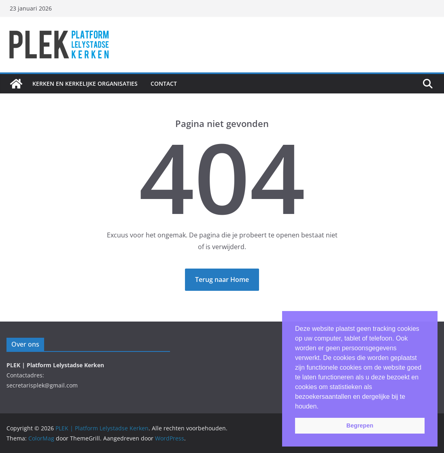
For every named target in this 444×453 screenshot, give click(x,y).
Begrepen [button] (359, 425)
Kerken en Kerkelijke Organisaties (85, 83)
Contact (164, 83)
